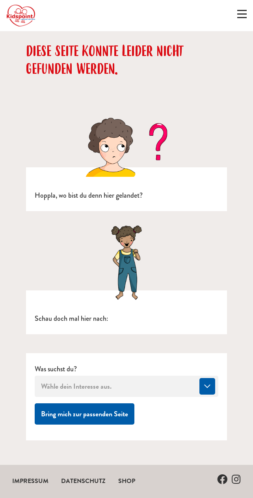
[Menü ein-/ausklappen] (242, 15)
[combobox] (126, 386)
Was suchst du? (56, 369)
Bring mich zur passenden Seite (87, 413)
